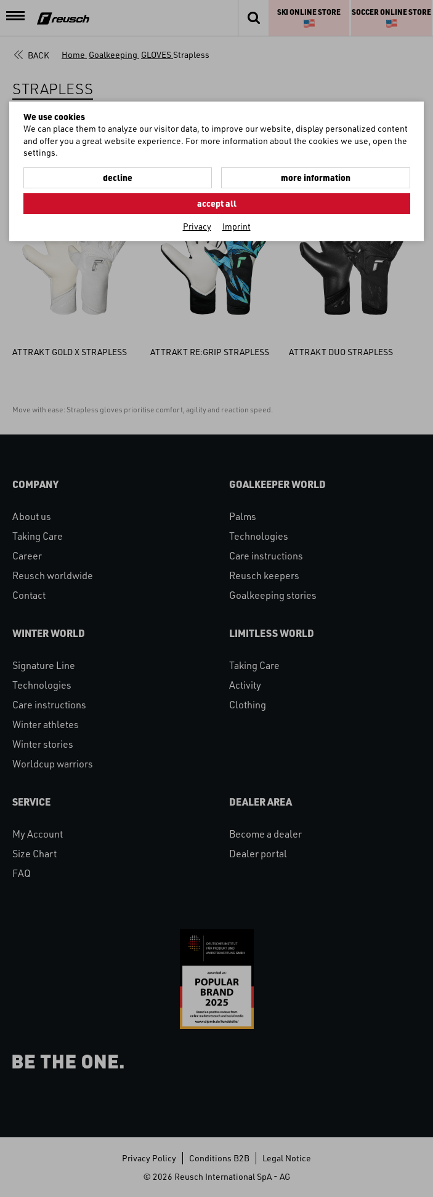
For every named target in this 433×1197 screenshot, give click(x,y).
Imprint (236, 226)
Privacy (197, 226)
